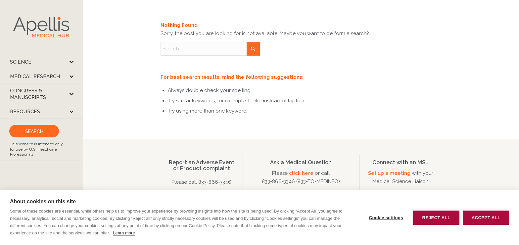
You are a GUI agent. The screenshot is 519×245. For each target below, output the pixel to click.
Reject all (436, 217)
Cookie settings (386, 217)
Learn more (124, 232)
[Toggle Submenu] (71, 62)
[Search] (210, 49)
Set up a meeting (389, 173)
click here (302, 173)
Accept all (486, 217)
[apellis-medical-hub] (41, 27)
